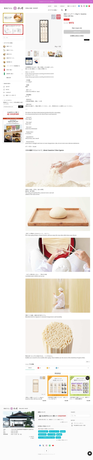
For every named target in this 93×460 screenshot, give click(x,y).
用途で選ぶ (9, 69)
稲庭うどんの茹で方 (71, 6)
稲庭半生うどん (10, 58)
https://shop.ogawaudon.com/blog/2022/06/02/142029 (39, 73)
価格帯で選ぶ (10, 73)
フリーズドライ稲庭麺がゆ (13, 66)
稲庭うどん (9, 46)
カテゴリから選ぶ (53, 10)
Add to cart (77, 32)
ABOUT (49, 6)
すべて (30, 368)
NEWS (55, 6)
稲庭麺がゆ (9, 62)
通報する (88, 361)
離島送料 (9, 77)
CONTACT (62, 6)
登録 (21, 106)
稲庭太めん (9, 54)
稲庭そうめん (10, 50)
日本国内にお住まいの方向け (77, 35)
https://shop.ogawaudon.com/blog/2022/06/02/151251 (39, 77)
